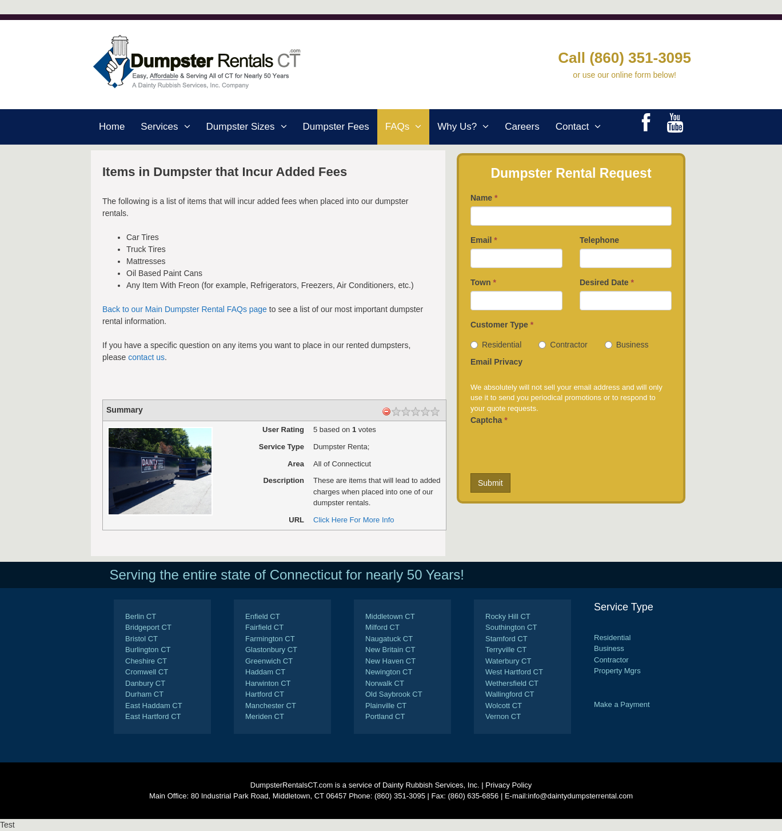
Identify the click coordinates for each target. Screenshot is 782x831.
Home (112, 126)
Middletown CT (390, 616)
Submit (490, 483)
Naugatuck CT (389, 638)
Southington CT (511, 627)
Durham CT (144, 694)
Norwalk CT (384, 683)
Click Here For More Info (353, 520)
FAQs (407, 127)
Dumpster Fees (336, 126)
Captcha (489, 420)
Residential (495, 344)
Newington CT (388, 672)
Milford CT (382, 627)
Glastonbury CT (271, 649)
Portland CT (385, 716)
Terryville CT (505, 649)
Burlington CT (147, 649)
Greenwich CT (269, 661)
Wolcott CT (503, 705)
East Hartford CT (153, 716)
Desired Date (607, 282)
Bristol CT (141, 638)
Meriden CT (264, 716)
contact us (146, 357)
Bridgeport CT (148, 627)
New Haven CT (390, 661)
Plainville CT (385, 705)
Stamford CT (506, 638)
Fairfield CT (264, 627)
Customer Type (501, 324)
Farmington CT (270, 638)
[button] (188, 127)
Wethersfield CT (511, 683)
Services (169, 127)
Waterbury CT (508, 661)
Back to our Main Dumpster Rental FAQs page (184, 309)
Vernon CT (503, 716)
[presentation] (557, 451)
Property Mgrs (617, 670)
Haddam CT (265, 672)
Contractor (562, 344)
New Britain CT (390, 649)
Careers (522, 126)
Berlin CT (140, 616)
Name (483, 197)
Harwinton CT (267, 683)
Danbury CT (145, 683)
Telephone (599, 240)
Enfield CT (262, 616)
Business (627, 344)
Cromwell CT (146, 672)
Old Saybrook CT (393, 694)
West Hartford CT (514, 672)
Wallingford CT (509, 694)
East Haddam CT (153, 705)
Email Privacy (496, 361)
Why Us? (467, 127)
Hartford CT (264, 694)
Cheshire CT (146, 661)
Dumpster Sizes (250, 127)
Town (483, 282)
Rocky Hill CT (507, 616)
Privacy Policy (508, 785)
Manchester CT (270, 705)
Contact (582, 127)
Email (483, 240)
